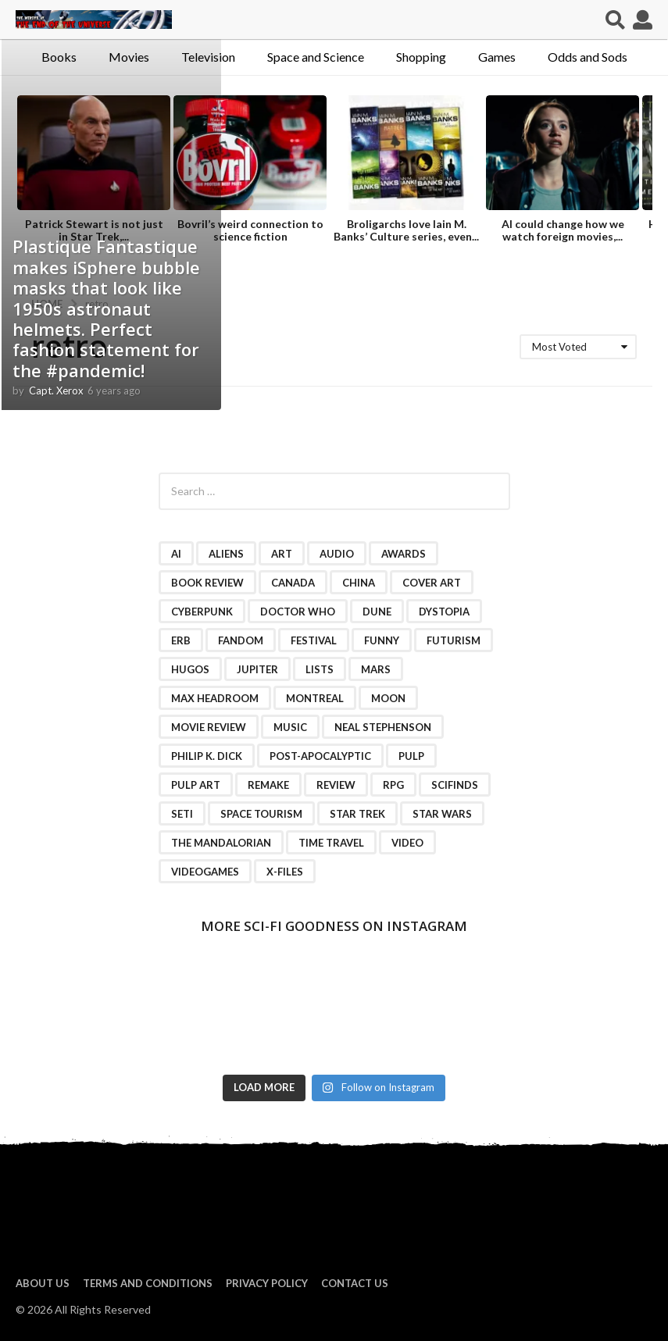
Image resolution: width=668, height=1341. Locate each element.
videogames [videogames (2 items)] (205, 871)
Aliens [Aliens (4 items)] (226, 553)
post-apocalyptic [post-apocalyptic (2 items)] (320, 756)
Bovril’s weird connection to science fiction (250, 230)
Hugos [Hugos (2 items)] (190, 669)
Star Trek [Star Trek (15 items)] (357, 814)
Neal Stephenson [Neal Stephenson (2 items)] (382, 727)
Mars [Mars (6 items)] (376, 669)
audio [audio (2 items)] (337, 553)
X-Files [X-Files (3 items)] (284, 871)
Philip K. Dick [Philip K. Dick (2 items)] (206, 756)
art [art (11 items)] (281, 553)
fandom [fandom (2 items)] (240, 640)
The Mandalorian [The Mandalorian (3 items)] (221, 842)
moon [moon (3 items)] (388, 698)
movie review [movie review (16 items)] (208, 727)
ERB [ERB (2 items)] (181, 640)
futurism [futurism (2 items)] (453, 640)
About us (43, 1283)
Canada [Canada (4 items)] (293, 582)
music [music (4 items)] (290, 727)
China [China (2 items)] (358, 582)
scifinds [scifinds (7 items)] (454, 785)
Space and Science (315, 56)
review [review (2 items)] (335, 785)
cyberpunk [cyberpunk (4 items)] (202, 611)
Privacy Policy (267, 1283)
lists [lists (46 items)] (319, 669)
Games (497, 56)
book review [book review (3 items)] (207, 582)
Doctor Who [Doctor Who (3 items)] (297, 611)
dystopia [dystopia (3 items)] (444, 611)
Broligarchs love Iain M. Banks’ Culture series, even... (406, 230)
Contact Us (354, 1283)
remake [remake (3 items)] (268, 785)
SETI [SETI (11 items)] (182, 814)
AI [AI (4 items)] (176, 553)
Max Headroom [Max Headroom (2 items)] (215, 698)
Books (59, 56)
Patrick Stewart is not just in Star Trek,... (94, 230)
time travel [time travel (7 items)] (331, 842)
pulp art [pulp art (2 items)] (195, 785)
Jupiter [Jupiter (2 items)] (257, 669)
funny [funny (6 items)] (381, 640)
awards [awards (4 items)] (403, 553)
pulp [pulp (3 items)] (411, 756)
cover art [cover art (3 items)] (431, 582)
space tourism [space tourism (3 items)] (261, 814)
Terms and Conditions (148, 1283)
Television (208, 56)
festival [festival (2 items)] (314, 640)
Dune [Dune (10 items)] (377, 611)
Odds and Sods (587, 56)
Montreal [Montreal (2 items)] (315, 698)
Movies (129, 56)
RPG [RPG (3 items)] (393, 785)
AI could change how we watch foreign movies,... (563, 230)
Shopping (421, 56)
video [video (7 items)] (407, 842)
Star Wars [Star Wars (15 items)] (442, 814)
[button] (615, 19)
